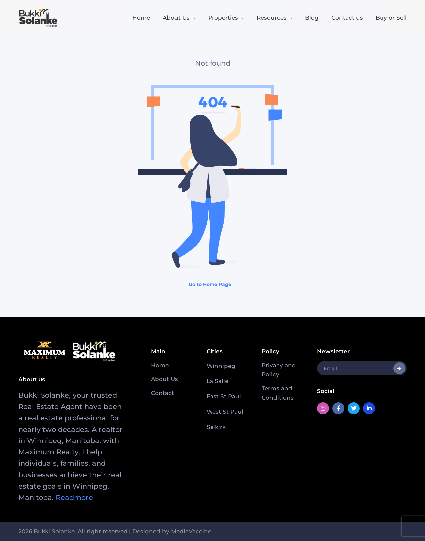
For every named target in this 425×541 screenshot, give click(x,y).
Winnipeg (221, 366)
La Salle (217, 381)
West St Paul (225, 411)
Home (141, 17)
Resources (272, 17)
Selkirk (216, 427)
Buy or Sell (391, 17)
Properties (223, 17)
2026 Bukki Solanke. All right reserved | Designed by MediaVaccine (114, 531)
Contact (162, 393)
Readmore (74, 497)
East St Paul (224, 396)
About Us (176, 17)
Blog (312, 17)
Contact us (347, 17)
